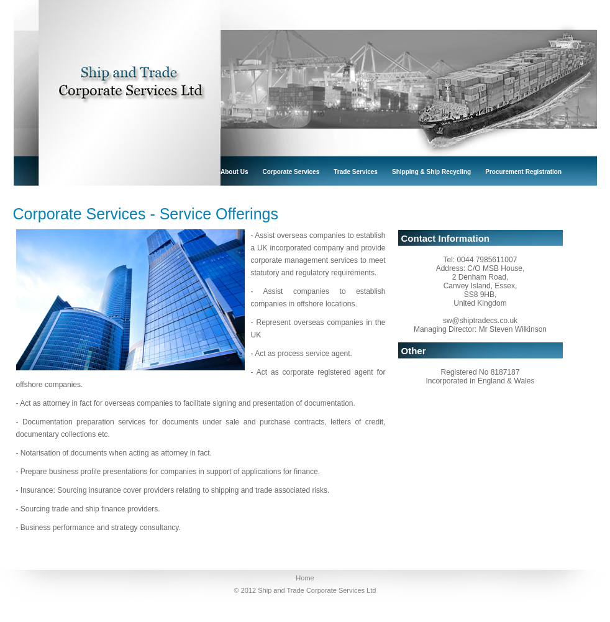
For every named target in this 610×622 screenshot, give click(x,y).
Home (305, 578)
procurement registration (523, 171)
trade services (356, 171)
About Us (234, 171)
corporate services (291, 171)
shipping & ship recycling (431, 171)
